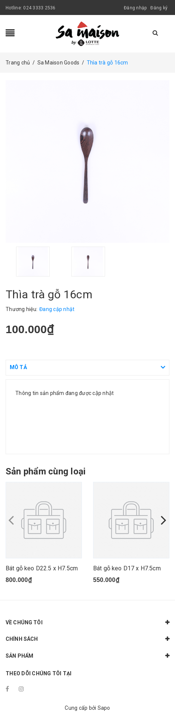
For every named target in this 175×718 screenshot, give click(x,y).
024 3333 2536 (39, 7)
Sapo (104, 708)
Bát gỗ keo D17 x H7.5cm (127, 568)
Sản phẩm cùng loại (46, 471)
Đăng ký (159, 7)
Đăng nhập (135, 7)
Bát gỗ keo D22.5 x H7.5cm (42, 568)
